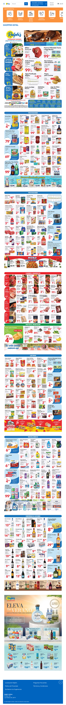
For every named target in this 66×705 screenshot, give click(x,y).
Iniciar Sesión (52, 4)
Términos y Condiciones (40, 686)
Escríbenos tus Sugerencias (13, 689)
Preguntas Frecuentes (40, 683)
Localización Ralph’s (11, 683)
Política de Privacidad (11, 686)
